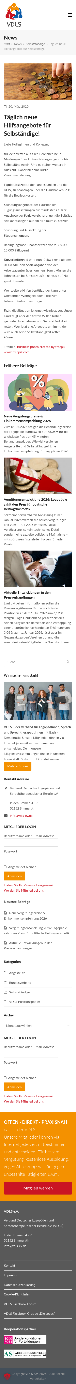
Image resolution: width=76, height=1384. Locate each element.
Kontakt (9, 1265)
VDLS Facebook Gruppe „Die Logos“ (29, 1313)
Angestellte (17, 973)
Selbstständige (19, 992)
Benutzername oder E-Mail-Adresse (29, 836)
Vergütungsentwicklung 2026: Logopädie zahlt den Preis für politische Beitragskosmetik (35, 504)
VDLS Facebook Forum (20, 1304)
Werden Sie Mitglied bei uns (24, 890)
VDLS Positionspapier (24, 1001)
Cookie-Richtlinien (17, 1294)
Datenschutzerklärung (19, 1285)
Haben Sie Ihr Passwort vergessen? (28, 885)
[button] (70, 15)
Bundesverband (20, 982)
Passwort (10, 851)
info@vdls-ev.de (21, 815)
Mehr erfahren (17, 766)
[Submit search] (68, 662)
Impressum (11, 1275)
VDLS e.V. (32, 1373)
